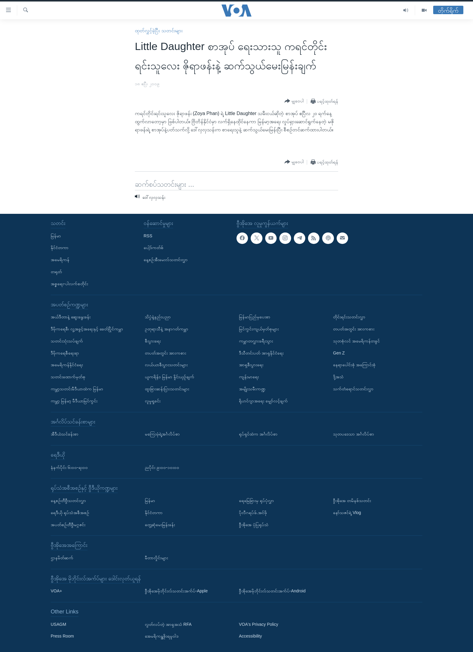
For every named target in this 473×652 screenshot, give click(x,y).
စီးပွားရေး (153, 340)
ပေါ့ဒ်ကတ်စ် (153, 247)
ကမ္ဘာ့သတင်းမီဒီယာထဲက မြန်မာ (77, 388)
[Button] (294, 101)
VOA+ (56, 590)
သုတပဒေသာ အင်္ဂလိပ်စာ (353, 434)
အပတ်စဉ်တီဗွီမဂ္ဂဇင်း (68, 524)
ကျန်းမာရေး (249, 376)
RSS (148, 235)
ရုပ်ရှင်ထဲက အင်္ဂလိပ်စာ (258, 434)
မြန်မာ (56, 235)
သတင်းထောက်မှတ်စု (68, 376)
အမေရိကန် (60, 259)
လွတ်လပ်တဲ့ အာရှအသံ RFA (168, 624)
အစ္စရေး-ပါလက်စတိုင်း (69, 283)
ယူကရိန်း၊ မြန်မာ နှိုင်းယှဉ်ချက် (169, 376)
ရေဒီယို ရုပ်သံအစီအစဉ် (70, 512)
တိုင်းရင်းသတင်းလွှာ (349, 316)
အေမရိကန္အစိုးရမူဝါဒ (162, 636)
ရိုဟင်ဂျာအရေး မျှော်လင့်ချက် (263, 400)
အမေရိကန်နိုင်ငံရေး (67, 364)
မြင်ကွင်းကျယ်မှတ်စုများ (259, 328)
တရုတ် (56, 271)
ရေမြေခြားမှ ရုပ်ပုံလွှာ (256, 500)
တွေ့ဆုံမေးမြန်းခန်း (160, 524)
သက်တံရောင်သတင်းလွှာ (353, 388)
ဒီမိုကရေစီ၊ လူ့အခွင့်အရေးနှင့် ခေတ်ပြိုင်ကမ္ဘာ (87, 328)
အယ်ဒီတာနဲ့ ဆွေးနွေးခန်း (70, 316)
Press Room (62, 636)
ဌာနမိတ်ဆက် (62, 557)
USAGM (58, 624)
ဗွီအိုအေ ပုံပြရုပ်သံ (253, 524)
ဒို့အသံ (338, 376)
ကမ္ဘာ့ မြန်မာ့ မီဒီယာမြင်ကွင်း (74, 400)
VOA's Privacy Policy (258, 624)
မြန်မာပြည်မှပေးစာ (254, 316)
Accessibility (250, 636)
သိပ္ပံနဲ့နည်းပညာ (158, 316)
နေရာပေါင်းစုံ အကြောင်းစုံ (354, 364)
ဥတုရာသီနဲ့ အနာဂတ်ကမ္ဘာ (166, 328)
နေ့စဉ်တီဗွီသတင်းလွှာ (68, 500)
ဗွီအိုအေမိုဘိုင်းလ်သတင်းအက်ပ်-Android (272, 590)
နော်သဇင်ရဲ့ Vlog (347, 512)
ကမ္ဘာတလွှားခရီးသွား (256, 340)
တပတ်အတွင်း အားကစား (165, 352)
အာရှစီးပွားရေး (251, 364)
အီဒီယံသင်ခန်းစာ (64, 434)
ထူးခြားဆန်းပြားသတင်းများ (167, 388)
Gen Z (339, 352)
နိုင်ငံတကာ (59, 247)
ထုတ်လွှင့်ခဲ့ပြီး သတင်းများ (158, 30)
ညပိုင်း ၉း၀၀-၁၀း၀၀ (162, 467)
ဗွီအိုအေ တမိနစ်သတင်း (352, 500)
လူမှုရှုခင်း (152, 400)
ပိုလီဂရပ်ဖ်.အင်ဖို (253, 512)
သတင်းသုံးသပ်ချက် (67, 340)
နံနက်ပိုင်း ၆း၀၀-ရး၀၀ (69, 467)
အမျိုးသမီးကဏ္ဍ (252, 388)
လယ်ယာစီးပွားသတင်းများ (166, 364)
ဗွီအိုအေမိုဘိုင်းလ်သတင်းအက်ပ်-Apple (176, 590)
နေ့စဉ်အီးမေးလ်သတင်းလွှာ (166, 259)
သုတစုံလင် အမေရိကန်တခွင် (356, 340)
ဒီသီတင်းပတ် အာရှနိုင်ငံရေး (261, 352)
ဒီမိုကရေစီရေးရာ (65, 352)
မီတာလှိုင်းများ (156, 557)
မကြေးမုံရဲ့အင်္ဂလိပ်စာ (162, 434)
